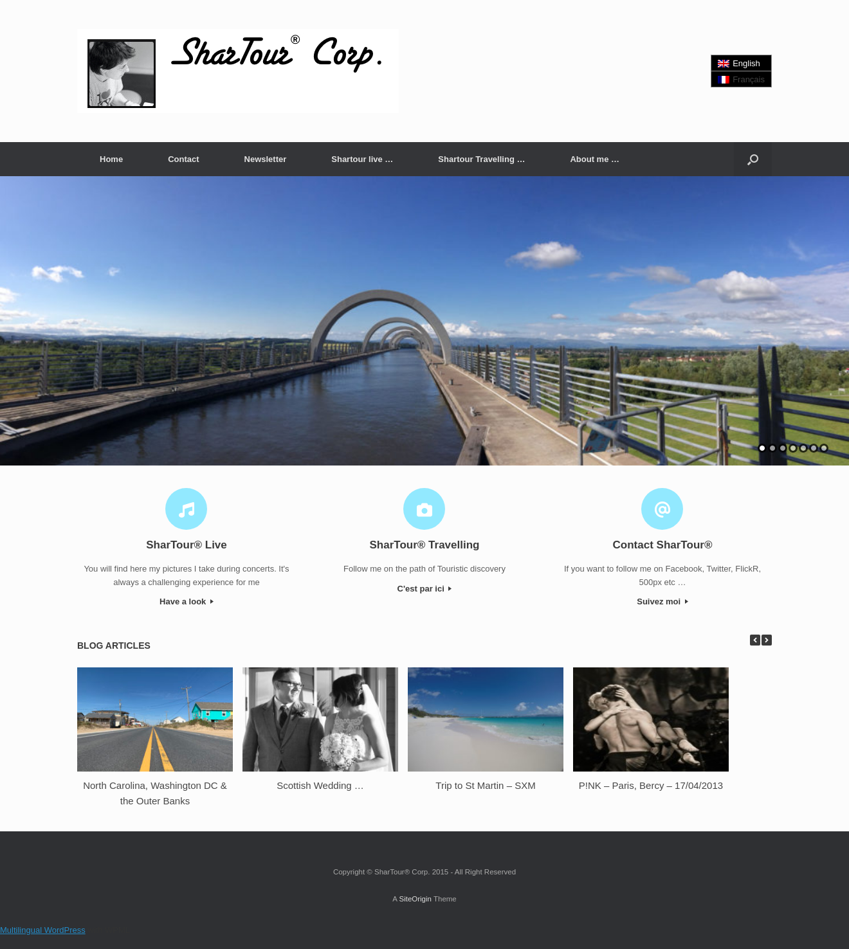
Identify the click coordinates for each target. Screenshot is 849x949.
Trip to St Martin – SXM (485, 785)
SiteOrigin (415, 899)
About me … (594, 159)
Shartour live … (362, 159)
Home (111, 159)
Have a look (187, 601)
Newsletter (265, 159)
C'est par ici (424, 588)
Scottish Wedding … (320, 785)
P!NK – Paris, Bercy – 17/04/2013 (651, 785)
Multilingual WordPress (43, 930)
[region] (424, 320)
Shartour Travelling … (481, 159)
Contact (183, 159)
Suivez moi (662, 601)
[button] (753, 159)
